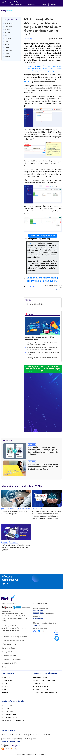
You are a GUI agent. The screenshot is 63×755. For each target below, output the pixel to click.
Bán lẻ (7, 44)
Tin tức (5, 542)
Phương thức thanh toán (10, 652)
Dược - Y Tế (8, 26)
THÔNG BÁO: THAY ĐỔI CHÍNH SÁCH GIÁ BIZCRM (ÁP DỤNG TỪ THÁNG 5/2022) (15, 547)
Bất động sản (9, 23)
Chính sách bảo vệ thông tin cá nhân (14, 637)
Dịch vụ (7, 53)
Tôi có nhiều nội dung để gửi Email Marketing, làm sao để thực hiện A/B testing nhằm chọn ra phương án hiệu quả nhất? (43, 450)
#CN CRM (31, 286)
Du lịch (7, 47)
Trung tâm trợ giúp (16, 5)
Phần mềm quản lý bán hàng (12, 739)
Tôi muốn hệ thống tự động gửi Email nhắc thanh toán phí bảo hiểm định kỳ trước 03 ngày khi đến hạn (43, 466)
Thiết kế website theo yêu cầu (11, 735)
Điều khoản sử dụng (8, 644)
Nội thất (7, 56)
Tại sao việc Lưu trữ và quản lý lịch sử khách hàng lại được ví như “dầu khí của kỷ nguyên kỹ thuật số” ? (42, 348)
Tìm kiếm (27, 304)
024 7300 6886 (38, 625)
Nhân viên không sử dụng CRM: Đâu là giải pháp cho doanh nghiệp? (42, 358)
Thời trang (8, 38)
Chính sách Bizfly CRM (9, 663)
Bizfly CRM (31, 243)
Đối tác (53, 5)
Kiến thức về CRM (24, 508)
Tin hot (31, 314)
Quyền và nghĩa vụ (8, 648)
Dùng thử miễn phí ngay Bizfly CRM (43, 236)
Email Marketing (35, 735)
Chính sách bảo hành (9, 656)
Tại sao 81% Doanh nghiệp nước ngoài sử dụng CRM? (14, 512)
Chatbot (27, 739)
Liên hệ (43, 5)
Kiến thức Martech (8, 508)
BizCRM (26, 82)
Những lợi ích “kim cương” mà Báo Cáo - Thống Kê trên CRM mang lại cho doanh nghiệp (43, 343)
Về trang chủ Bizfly (9, 2)
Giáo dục (7, 29)
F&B (6, 35)
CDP (34, 739)
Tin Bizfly (13, 542)
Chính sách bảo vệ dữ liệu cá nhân (13, 640)
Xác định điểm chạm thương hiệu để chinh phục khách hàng (40, 338)
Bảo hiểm (7, 32)
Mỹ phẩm (7, 41)
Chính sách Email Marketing (11, 659)
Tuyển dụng (31, 5)
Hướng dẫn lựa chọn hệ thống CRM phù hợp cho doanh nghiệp (43, 353)
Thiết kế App (48, 735)
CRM (25, 735)
